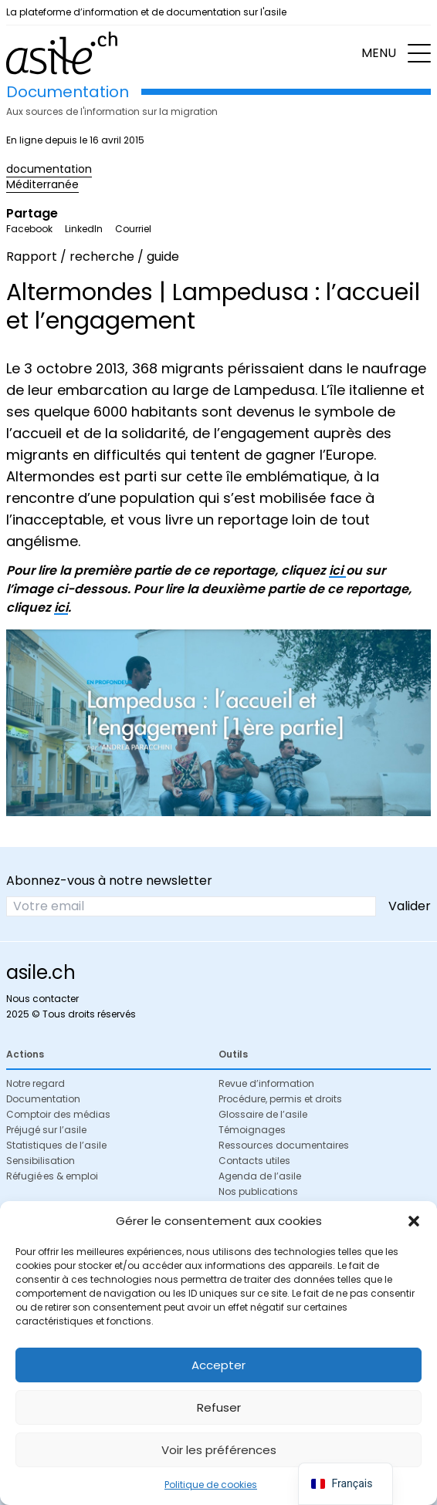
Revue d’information (266, 1083)
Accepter (218, 1365)
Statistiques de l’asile (56, 1145)
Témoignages (252, 1129)
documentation (49, 169)
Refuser (219, 1407)
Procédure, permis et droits (280, 1098)
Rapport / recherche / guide (92, 256)
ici (337, 570)
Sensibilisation (40, 1160)
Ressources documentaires (283, 1145)
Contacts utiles (254, 1160)
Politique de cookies (210, 1484)
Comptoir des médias (58, 1114)
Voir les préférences (218, 1450)
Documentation (43, 1098)
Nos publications (258, 1191)
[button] (414, 1221)
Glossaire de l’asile (262, 1114)
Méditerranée (42, 184)
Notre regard (35, 1083)
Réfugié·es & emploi (52, 1176)
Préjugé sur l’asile (46, 1129)
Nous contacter (42, 998)
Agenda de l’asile (259, 1176)
